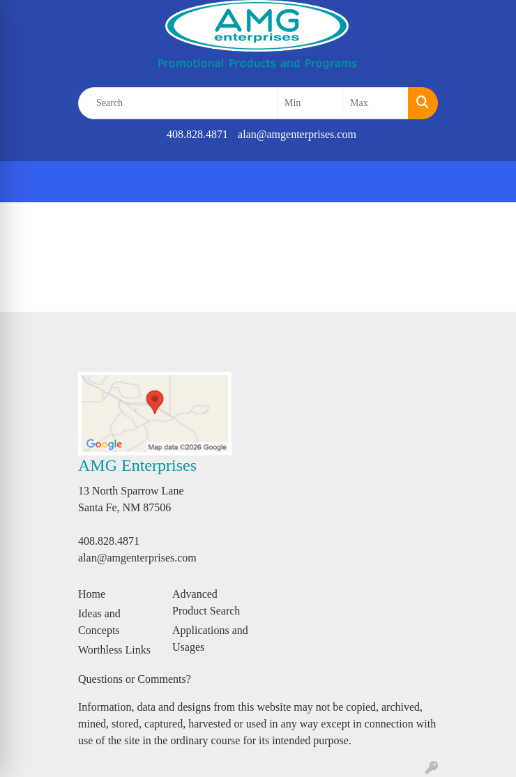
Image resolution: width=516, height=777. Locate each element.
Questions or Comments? (134, 679)
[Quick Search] (178, 103)
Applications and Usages (210, 638)
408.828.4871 (197, 134)
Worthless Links (114, 650)
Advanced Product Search (206, 602)
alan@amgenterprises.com (297, 134)
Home (91, 594)
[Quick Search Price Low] (310, 103)
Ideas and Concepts (99, 622)
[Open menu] (488, 182)
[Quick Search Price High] (375, 103)
